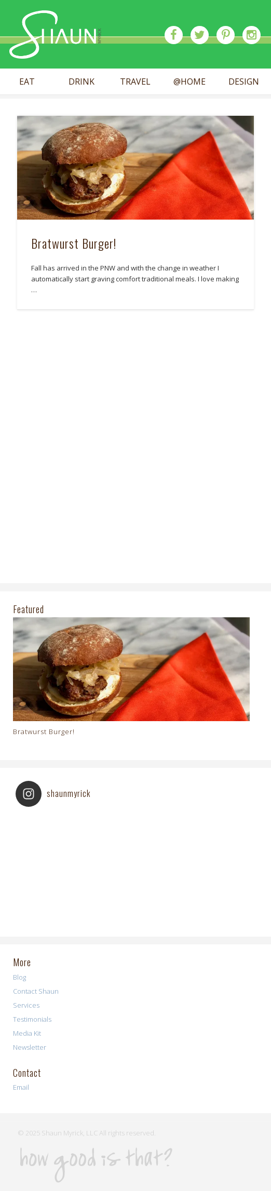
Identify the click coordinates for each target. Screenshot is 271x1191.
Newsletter (29, 1047)
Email (21, 1087)
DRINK (81, 81)
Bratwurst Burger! (73, 243)
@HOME (189, 81)
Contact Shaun (36, 991)
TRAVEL (135, 81)
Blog (19, 977)
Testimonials (32, 1019)
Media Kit (27, 1033)
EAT (27, 81)
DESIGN (243, 81)
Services (26, 1005)
